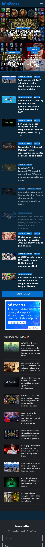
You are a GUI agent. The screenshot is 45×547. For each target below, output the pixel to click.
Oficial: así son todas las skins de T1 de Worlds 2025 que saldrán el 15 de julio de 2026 (30, 241)
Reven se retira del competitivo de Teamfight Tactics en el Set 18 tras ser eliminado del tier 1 (30, 418)
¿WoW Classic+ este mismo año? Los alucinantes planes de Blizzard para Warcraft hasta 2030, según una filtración (30, 349)
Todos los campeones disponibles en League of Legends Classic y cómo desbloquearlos (13, 60)
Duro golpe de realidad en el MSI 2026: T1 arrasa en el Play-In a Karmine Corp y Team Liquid (34, 60)
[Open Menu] (41, 3)
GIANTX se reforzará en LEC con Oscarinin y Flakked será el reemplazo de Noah (30, 261)
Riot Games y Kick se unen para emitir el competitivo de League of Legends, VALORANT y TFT (30, 131)
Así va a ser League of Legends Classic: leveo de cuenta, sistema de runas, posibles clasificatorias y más (23, 34)
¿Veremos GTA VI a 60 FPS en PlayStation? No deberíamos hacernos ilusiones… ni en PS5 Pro (31, 367)
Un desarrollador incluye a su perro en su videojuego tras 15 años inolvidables (30, 497)
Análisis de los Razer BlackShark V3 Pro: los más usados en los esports (30, 482)
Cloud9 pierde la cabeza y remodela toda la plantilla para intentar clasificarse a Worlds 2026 (30, 106)
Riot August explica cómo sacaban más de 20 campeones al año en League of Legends (30, 282)
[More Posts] (22, 294)
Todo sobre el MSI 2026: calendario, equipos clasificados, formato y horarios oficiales (30, 84)
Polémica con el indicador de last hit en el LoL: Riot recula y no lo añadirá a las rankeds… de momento (30, 222)
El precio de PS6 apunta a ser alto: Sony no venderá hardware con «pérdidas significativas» (30, 383)
